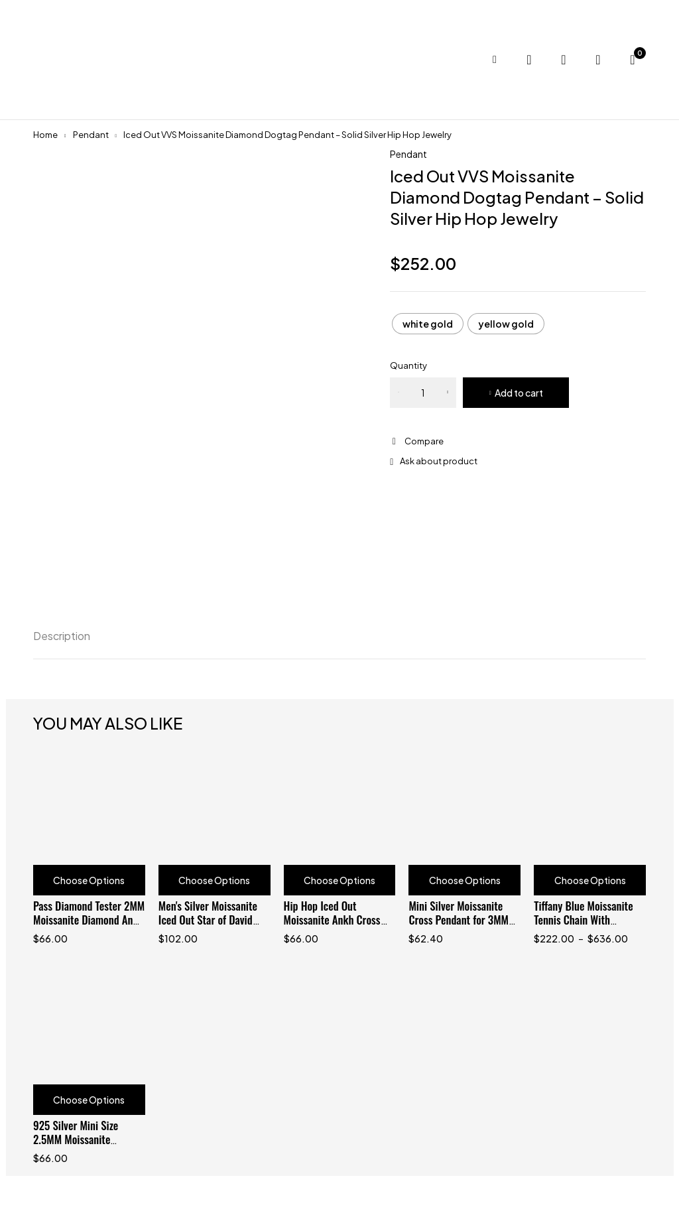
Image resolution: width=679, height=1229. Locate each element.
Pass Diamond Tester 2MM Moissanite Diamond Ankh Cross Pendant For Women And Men (89, 926)
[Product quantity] (423, 392)
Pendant (91, 134)
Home (45, 134)
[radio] (428, 324)
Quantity (408, 365)
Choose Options (89, 880)
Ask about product (438, 461)
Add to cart (519, 393)
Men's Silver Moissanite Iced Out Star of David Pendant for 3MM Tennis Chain (209, 926)
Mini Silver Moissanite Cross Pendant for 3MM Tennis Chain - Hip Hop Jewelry (458, 926)
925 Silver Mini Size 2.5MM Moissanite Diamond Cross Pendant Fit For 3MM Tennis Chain (86, 1146)
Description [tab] (61, 635)
